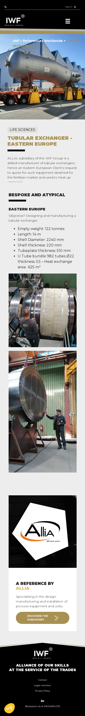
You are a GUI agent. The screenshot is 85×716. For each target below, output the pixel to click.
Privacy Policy (42, 690)
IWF (16, 41)
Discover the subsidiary (42, 617)
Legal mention (42, 685)
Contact (42, 679)
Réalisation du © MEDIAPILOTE (42, 706)
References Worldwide (43, 41)
